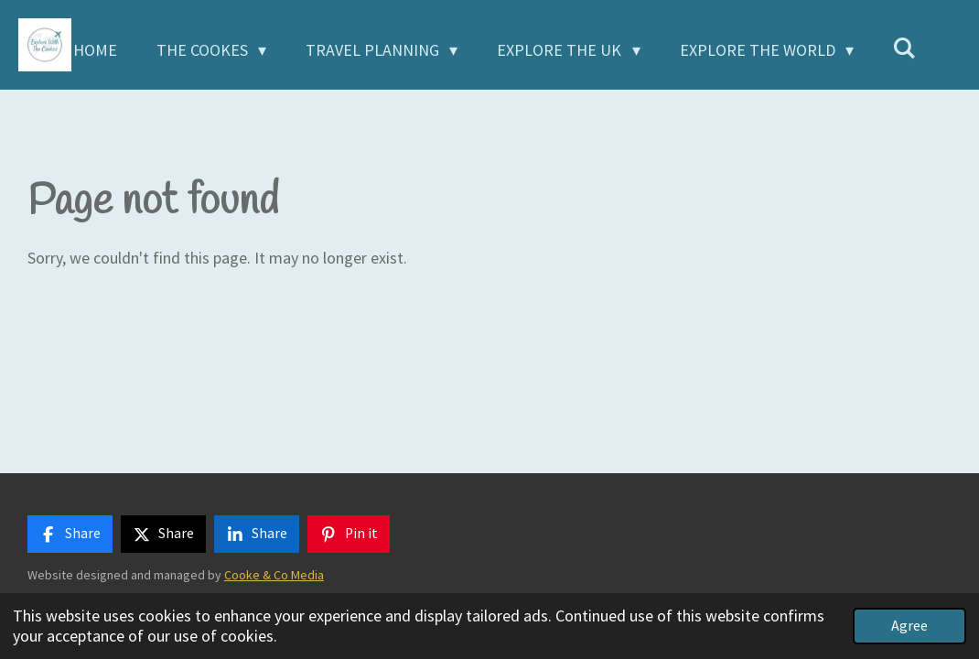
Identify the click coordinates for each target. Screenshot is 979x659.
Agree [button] (909, 625)
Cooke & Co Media (274, 575)
